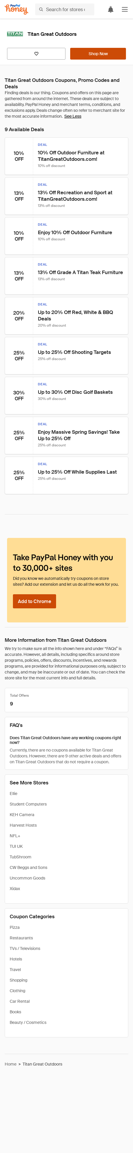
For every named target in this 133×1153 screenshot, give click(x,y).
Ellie (13, 793)
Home (10, 1064)
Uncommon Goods (27, 878)
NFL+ (15, 835)
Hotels (16, 959)
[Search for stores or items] (64, 9)
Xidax (15, 888)
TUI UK (16, 846)
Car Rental (20, 1001)
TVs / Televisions (25, 948)
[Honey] (16, 9)
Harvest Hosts (23, 825)
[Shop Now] (98, 54)
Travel (15, 969)
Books (15, 1011)
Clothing (17, 990)
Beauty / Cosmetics (28, 1022)
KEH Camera (22, 814)
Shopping (18, 980)
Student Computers (28, 804)
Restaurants (21, 938)
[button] (124, 9)
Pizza (15, 927)
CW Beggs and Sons (28, 867)
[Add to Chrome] (34, 601)
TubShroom (20, 857)
